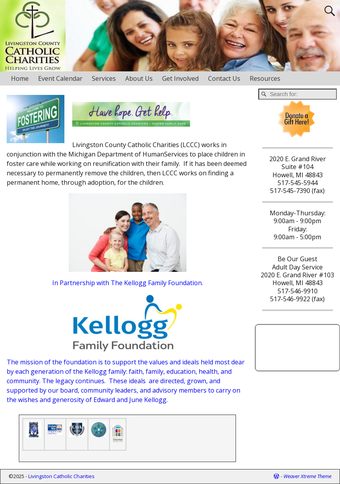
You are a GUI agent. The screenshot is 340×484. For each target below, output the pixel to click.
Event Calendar (60, 78)
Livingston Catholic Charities (61, 476)
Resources (265, 78)
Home (20, 78)
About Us (139, 78)
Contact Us (224, 78)
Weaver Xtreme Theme (307, 476)
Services (104, 78)
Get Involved (180, 78)
